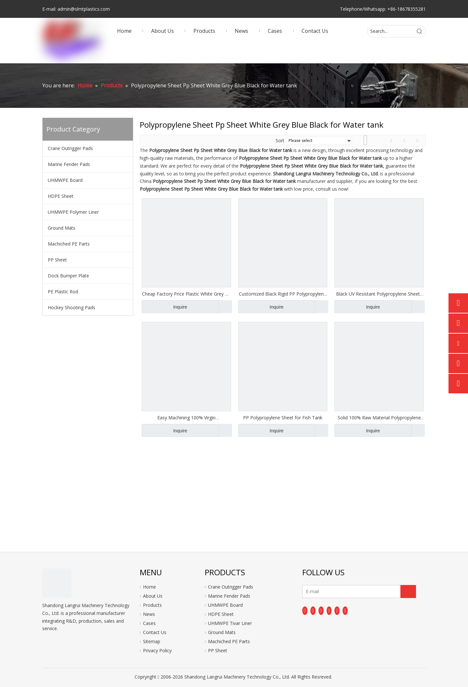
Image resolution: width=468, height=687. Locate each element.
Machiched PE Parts (69, 244)
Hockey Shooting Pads (71, 307)
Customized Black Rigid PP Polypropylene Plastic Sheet (282, 294)
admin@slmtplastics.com (84, 9)
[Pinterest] (345, 610)
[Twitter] (321, 610)
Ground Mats (61, 228)
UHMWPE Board (65, 180)
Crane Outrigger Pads (70, 148)
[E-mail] (328, 591)
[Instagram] (337, 610)
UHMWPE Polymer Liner (73, 212)
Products (152, 605)
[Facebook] (304, 610)
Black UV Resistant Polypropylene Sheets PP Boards (379, 294)
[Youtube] (329, 610)
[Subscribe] (408, 591)
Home (149, 587)
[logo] (57, 583)
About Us (152, 596)
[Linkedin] (313, 610)
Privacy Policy (157, 650)
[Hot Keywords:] (419, 31)
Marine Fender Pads (69, 164)
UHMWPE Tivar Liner (230, 623)
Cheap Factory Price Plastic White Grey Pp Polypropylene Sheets (186, 294)
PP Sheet (57, 260)
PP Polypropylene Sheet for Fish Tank (282, 417)
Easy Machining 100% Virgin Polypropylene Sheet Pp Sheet (186, 417)
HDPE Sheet (60, 196)
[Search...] (391, 31)
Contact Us (154, 632)
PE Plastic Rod (63, 291)
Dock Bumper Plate (68, 276)
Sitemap (151, 641)
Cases (149, 623)
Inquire (164, 306)
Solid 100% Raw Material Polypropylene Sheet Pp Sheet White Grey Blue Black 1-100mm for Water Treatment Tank (379, 417)
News (149, 614)
